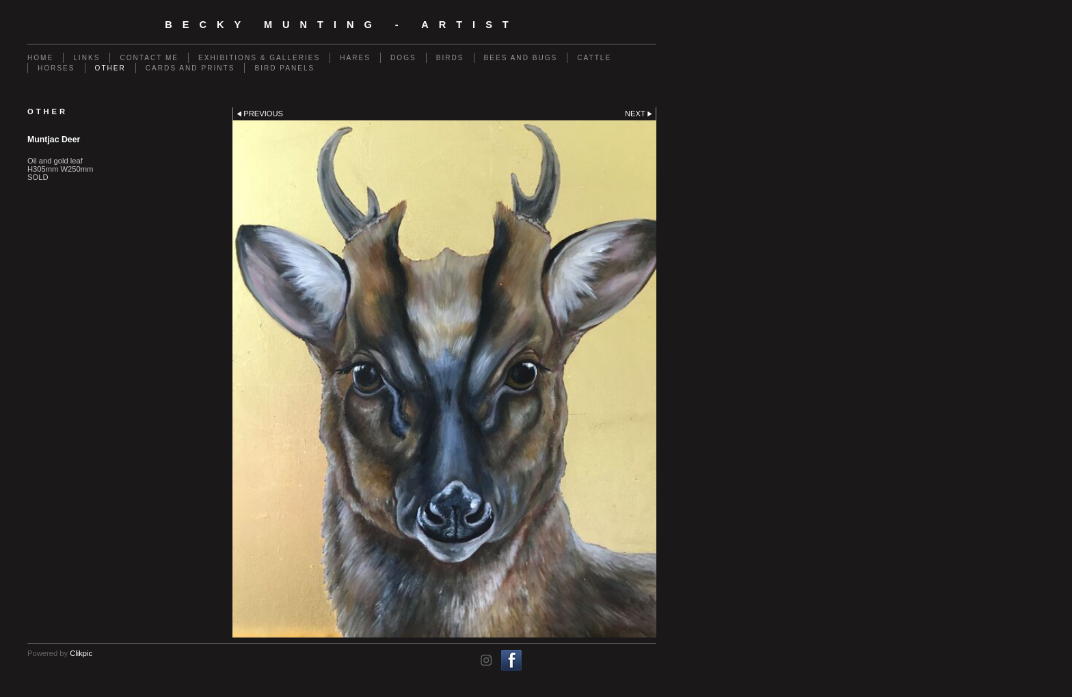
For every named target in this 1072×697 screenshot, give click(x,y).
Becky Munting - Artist (342, 24)
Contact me (149, 58)
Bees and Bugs (521, 58)
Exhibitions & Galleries (259, 58)
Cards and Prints (190, 68)
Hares (355, 58)
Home (40, 58)
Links (86, 58)
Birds (450, 58)
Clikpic (81, 653)
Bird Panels (284, 68)
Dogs (403, 58)
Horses (56, 68)
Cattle (594, 58)
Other (110, 68)
